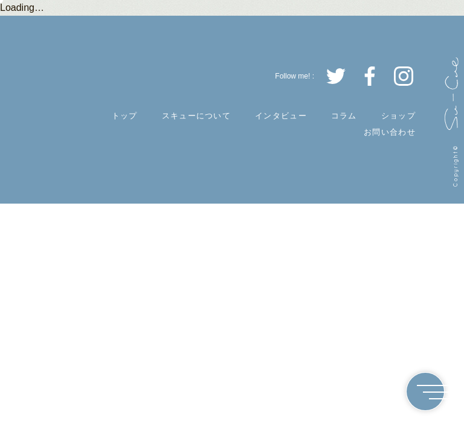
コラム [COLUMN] (344, 115)
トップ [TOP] (125, 115)
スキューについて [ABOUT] (196, 115)
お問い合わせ (390, 132)
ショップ (398, 115)
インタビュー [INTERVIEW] (281, 115)
